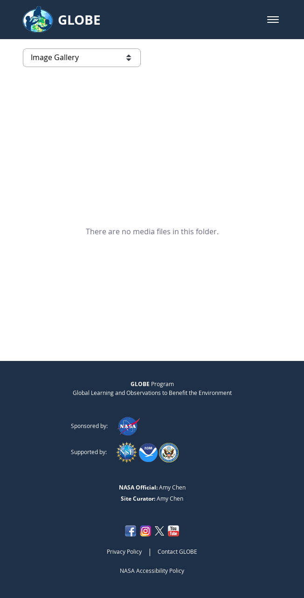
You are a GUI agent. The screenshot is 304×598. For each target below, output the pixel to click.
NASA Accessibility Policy (152, 570)
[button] (273, 19)
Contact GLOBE (177, 551)
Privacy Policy (124, 551)
